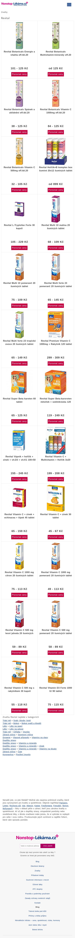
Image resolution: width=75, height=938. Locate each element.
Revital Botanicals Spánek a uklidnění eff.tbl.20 (19, 111)
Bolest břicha (37, 930)
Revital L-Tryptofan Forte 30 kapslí (19, 227)
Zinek (41, 746)
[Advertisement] (37, 777)
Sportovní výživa (25, 735)
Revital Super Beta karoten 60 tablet (19, 400)
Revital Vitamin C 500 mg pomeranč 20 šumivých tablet (56, 631)
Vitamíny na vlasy (40, 737)
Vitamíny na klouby (48, 749)
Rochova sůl (15, 806)
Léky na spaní (15, 726)
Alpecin (30, 806)
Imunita (26, 732)
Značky (4, 12)
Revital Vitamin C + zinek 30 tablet (55, 516)
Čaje (20, 752)
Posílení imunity (23, 754)
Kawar (37, 806)
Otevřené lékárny (37, 866)
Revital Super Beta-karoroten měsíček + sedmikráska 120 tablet (56, 400)
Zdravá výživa (9, 735)
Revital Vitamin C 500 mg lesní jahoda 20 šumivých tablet (19, 632)
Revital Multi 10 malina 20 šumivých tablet (56, 227)
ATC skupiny (37, 889)
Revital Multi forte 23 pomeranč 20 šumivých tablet (56, 284)
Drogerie (6, 737)
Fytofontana (46, 806)
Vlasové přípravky (21, 737)
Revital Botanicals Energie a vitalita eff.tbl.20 (19, 53)
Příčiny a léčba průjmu (37, 916)
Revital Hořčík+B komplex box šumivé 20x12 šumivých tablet (55, 169)
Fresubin (57, 806)
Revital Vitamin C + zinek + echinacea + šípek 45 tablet (19, 516)
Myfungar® (8, 808)
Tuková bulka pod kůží (37, 911)
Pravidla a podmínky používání (37, 894)
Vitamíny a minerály (28, 743)
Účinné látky (37, 884)
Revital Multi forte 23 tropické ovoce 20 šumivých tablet (19, 342)
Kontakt (37, 903)
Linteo (5, 806)
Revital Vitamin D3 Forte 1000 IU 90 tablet (55, 689)
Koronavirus (8, 754)
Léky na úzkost (16, 729)
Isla (23, 806)
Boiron (65, 806)
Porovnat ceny (19, 74)
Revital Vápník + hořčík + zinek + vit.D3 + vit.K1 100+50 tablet (19, 458)
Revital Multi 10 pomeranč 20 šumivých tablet (19, 284)
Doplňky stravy (9, 740)
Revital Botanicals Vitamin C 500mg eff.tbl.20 (19, 169)
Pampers (63, 803)
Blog (37, 862)
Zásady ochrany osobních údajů (37, 898)
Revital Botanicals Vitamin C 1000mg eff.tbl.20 (55, 111)
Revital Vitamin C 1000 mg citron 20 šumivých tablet (19, 574)
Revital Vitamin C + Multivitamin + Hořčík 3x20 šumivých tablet (55, 458)
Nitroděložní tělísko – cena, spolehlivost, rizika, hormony (37, 920)
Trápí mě (7, 720)
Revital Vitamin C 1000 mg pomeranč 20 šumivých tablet (56, 574)
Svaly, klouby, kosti (22, 720)
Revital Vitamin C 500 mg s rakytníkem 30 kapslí (19, 689)
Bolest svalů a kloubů (31, 723)
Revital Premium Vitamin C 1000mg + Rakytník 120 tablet (56, 342)
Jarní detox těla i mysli (37, 925)
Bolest (16, 723)
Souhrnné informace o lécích (37, 880)
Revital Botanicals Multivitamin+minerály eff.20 (55, 53)
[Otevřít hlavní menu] (69, 4)
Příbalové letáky (37, 875)
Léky (5, 726)
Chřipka (16, 732)
